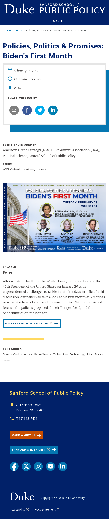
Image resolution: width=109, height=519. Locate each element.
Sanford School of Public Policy (46, 392)
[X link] (26, 466)
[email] (14, 110)
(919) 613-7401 (26, 418)
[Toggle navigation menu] (54, 21)
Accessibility (17, 509)
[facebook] (27, 110)
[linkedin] (53, 110)
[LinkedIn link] (62, 466)
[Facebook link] (14, 466)
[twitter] (40, 110)
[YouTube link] (50, 466)
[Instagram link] (38, 466)
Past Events (14, 30)
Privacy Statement (44, 509)
